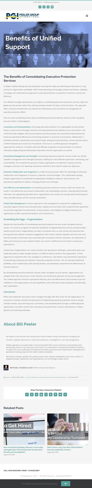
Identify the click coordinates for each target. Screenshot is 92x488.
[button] (5, 434)
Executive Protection (45, 377)
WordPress (68, 476)
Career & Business (32, 377)
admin (8, 377)
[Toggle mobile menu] (87, 16)
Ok (66, 484)
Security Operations (59, 377)
